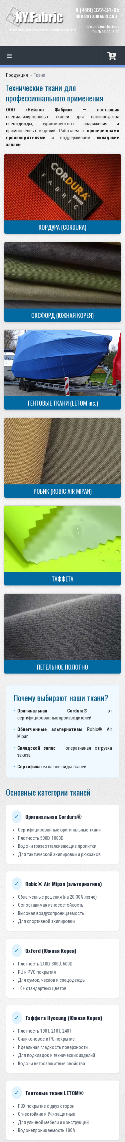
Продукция (17, 75)
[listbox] (10, 55)
